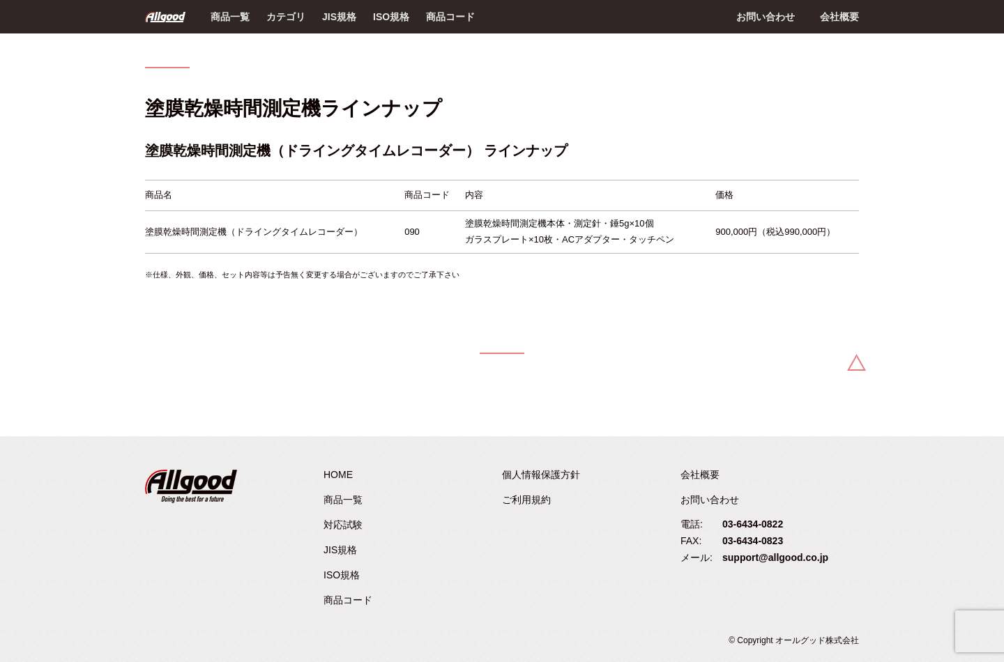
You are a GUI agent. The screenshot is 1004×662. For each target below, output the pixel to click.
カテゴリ (285, 16)
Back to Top (856, 362)
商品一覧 (230, 16)
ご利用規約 (526, 499)
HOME (338, 474)
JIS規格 (339, 16)
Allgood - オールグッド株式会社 (165, 16)
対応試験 (343, 524)
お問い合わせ (765, 16)
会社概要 (839, 16)
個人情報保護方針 (541, 474)
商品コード (450, 16)
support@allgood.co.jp (775, 557)
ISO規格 (391, 16)
